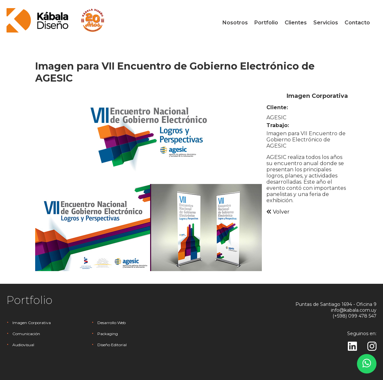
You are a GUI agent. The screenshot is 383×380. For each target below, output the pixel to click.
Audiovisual (23, 344)
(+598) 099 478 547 (354, 316)
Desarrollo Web (111, 322)
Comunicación (26, 333)
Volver (278, 212)
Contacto (357, 23)
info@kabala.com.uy (353, 310)
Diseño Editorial (112, 344)
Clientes (296, 23)
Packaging (107, 333)
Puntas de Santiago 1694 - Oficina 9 (335, 304)
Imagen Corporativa (31, 322)
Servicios (325, 23)
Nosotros (235, 23)
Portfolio (266, 23)
